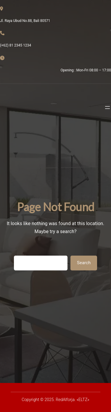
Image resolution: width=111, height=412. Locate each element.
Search (84, 262)
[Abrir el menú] (107, 107)
